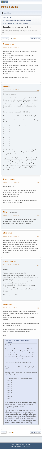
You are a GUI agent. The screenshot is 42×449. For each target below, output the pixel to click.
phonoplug (7, 86)
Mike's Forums (9, 6)
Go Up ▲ (27, 444)
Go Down (5, 38)
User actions (35, 38)
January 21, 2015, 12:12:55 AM (11, 264)
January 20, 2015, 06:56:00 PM (11, 236)
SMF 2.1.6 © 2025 (16, 446)
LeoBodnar (7, 304)
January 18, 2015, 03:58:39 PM (11, 47)
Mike (5, 212)
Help (13, 444)
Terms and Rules (19, 444)
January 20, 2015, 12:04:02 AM (11, 182)
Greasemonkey (9, 44)
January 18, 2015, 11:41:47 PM (11, 89)
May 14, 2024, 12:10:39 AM (10, 307)
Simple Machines (26, 446)
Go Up (4, 432)
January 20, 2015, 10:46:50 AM (11, 215)
